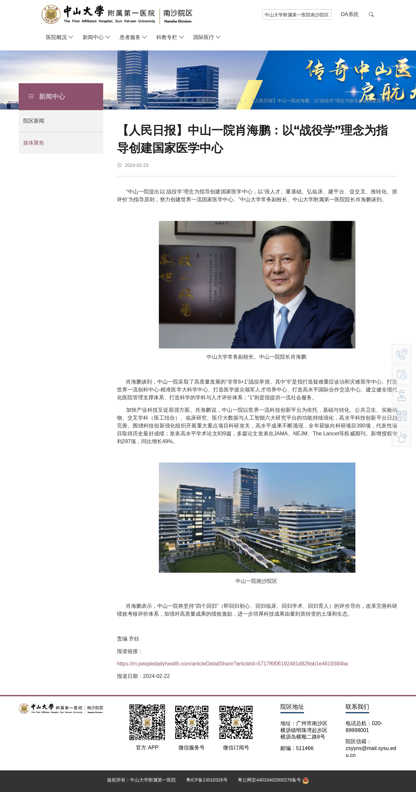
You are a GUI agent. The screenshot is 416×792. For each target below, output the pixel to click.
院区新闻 (33, 121)
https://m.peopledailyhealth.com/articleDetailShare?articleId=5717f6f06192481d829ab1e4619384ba (232, 663)
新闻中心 (93, 37)
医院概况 (56, 37)
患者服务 (130, 37)
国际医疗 (203, 37)
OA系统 (350, 14)
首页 (183, 100)
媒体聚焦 (33, 143)
